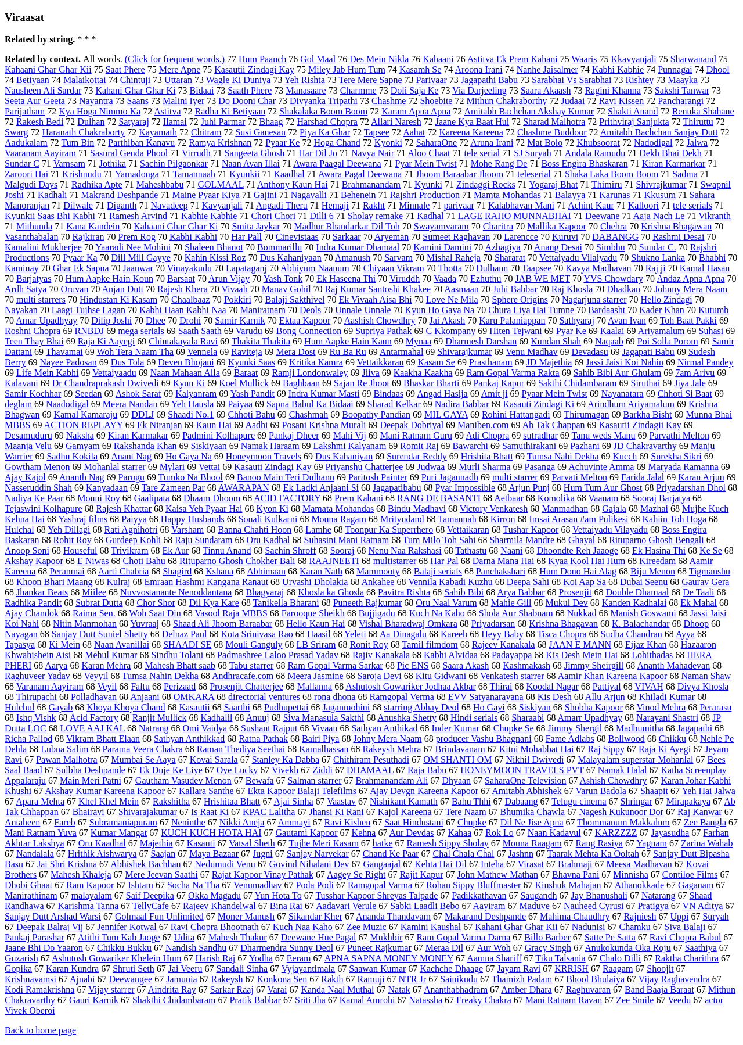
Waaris (584, 59)
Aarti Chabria (123, 571)
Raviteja (246, 352)
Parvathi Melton (680, 435)
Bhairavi (88, 812)
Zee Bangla (705, 822)
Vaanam (604, 498)
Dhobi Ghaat (28, 885)
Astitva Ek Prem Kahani (512, 59)
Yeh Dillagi (69, 529)
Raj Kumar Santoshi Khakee (378, 289)
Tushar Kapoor (531, 529)
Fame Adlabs (570, 739)
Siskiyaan (209, 446)
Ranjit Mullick (159, 718)
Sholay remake (375, 216)
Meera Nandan (130, 404)
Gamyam (83, 446)
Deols (310, 310)
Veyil (107, 686)
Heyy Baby (502, 634)
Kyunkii (244, 174)
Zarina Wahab (707, 843)
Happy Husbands (193, 519)
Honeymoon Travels (263, 456)
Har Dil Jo (317, 153)
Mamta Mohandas (507, 195)
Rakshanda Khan (145, 446)
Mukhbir (386, 937)
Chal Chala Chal (464, 854)
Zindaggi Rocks (485, 184)
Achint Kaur (591, 205)
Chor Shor (156, 603)
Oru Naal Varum (446, 603)
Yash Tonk (283, 278)
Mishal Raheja (454, 258)
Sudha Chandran (631, 634)
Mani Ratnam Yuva (41, 833)
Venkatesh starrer (512, 676)
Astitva (167, 111)
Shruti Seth (133, 969)
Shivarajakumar (147, 812)
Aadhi (256, 425)
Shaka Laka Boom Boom (611, 174)
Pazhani (585, 446)
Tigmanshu (709, 571)
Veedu (679, 1000)
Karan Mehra (106, 665)
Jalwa (697, 143)
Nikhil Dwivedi (535, 759)
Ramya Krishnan (220, 143)
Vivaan (324, 728)
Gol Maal (318, 59)
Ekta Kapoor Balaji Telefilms (302, 791)
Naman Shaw (706, 676)
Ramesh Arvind (138, 216)
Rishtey (639, 80)
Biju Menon (652, 571)
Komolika (556, 498)
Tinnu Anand (227, 550)
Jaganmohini (346, 707)
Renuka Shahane (703, 111)
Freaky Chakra (483, 1000)
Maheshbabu (160, 184)
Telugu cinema (578, 801)
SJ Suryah (532, 153)
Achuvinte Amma (601, 467)
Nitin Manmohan (85, 624)
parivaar (458, 205)
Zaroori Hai (26, 174)
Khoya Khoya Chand (125, 707)
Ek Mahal (698, 603)
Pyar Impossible (465, 488)
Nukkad (582, 613)
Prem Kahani (358, 498)
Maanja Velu (28, 446)
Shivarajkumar (464, 352)
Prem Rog (137, 237)
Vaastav (341, 801)
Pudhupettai (286, 707)
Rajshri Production (424, 195)
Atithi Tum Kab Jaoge (119, 937)
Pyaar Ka (80, 258)
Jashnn (520, 854)
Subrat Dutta (98, 603)
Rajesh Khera (182, 289)
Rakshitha (171, 801)
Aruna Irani (491, 143)
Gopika (18, 969)
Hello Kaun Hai (315, 624)
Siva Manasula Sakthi (324, 718)
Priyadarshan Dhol (691, 488)
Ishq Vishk (36, 718)
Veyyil (96, 676)
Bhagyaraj (265, 592)
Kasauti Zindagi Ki (538, 404)
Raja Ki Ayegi (665, 749)
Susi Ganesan (260, 132)
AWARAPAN (243, 488)
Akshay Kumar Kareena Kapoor (105, 791)
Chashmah (309, 414)
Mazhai (654, 508)
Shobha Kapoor (594, 707)
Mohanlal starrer (114, 467)
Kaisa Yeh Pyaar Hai (203, 508)
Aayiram (489, 906)
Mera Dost (296, 352)
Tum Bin (77, 143)
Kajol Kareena (405, 812)
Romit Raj (419, 446)
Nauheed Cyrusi (594, 906)
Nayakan (21, 310)
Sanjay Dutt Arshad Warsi (53, 916)
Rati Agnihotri (131, 529)
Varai (277, 989)
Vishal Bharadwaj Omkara (408, 624)
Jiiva (371, 373)
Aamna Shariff (494, 958)
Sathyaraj (576, 320)
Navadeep (169, 205)
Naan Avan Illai (251, 163)
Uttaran (178, 80)
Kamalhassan (323, 749)
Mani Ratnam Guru (416, 435)
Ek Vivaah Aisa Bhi (375, 299)
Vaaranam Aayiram (40, 153)
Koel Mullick (244, 383)
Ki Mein (64, 644)
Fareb (64, 822)
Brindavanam (460, 749)
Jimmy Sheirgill (593, 665)
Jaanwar (138, 268)
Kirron (502, 519)
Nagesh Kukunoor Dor (621, 812)
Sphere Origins (520, 299)
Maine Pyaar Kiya (205, 195)
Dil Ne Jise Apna (532, 822)
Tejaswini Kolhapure (43, 508)
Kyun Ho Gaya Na (440, 310)
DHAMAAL (370, 770)
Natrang (154, 728)
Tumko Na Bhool (190, 477)
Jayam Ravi (518, 969)
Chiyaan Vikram (393, 268)
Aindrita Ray (172, 989)
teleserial (534, 174)
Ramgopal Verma (402, 697)
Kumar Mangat (119, 833)
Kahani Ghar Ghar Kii (516, 927)
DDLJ (142, 414)
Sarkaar (347, 237)
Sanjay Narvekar (318, 854)
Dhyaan (456, 780)
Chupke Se (513, 728)
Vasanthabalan (31, 237)
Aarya (56, 665)
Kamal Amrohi (367, 1000)
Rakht (374, 205)
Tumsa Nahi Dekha (563, 456)
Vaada (445, 278)
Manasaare (306, 90)
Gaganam (695, 885)
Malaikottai (84, 80)
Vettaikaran (468, 529)
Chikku (672, 739)
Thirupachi (36, 697)
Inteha (492, 864)
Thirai (500, 686)
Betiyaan (32, 80)
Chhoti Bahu (251, 414)
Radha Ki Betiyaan (230, 111)
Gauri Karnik (93, 1000)
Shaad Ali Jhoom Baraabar (222, 624)
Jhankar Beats (42, 592)
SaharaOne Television (525, 780)
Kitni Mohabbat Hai (536, 749)
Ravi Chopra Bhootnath (215, 927)
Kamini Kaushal (431, 927)
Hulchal (19, 529)
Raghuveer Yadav (37, 676)
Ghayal (581, 540)
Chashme (389, 101)
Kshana (219, 571)
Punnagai (675, 69)
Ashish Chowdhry (613, 780)
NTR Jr (413, 979)
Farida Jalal (642, 477)
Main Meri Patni (90, 780)
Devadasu (590, 352)
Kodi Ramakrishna (39, 989)
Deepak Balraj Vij (49, 927)
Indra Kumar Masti (324, 393)
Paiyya (134, 519)
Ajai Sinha (293, 801)
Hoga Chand (336, 143)
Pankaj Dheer (294, 435)
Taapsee (536, 268)
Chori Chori (273, 216)
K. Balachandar (641, 624)
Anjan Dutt (123, 289)
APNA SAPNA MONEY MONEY (388, 958)
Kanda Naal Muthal (337, 989)
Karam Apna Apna (415, 111)
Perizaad (180, 686)
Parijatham (25, 111)
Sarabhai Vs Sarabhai (571, 80)
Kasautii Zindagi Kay (254, 69)
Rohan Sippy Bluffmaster (473, 885)
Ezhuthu (485, 278)
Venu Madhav (531, 352)
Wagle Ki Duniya (238, 80)
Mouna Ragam (338, 519)
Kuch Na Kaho (437, 613)
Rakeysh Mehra (392, 749)
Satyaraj (133, 122)
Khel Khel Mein (108, 801)
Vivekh (285, 770)
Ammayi (294, 822)
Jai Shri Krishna (67, 864)
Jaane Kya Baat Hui (472, 122)
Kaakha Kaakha (423, 373)
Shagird (177, 571)
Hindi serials (473, 718)
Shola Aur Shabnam (516, 613)
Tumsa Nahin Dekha (160, 676)
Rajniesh (639, 916)
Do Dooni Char (247, 101)
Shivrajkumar (661, 184)
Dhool (718, 69)
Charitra (498, 226)
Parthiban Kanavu (141, 143)
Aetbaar (509, 498)
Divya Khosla (702, 686)
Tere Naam (465, 812)
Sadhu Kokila (72, 456)
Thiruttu (698, 122)
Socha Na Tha (193, 885)
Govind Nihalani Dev (309, 864)
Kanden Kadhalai (634, 603)
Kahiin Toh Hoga (674, 519)
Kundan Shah (556, 341)
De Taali (698, 592)
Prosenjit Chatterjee (246, 686)
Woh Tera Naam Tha (135, 352)
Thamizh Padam (522, 979)
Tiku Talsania (560, 958)
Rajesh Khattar (124, 508)
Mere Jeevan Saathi (161, 874)
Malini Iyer (183, 101)
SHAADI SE (187, 644)
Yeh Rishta (304, 80)
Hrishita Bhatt (487, 456)
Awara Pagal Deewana (360, 174)
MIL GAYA (446, 414)
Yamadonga (137, 174)
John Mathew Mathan (498, 874)
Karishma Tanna (88, 906)
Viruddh (404, 278)
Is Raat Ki (210, 812)
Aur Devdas (411, 833)
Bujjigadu (377, 613)
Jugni (263, 854)
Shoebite (436, 101)
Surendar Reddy (417, 456)
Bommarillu (279, 247)
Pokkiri (237, 299)
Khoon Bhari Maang (54, 582)
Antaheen (22, 822)
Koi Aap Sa (584, 582)
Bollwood (626, 739)
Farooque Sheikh (313, 613)
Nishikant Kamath (404, 801)
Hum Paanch (262, 59)
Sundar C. (657, 247)
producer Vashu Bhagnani (484, 739)
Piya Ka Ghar (325, 132)
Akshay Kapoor (34, 561)
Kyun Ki (189, 383)
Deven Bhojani (186, 362)
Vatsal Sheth (252, 843)
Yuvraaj (144, 624)
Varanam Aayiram (50, 686)
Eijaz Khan (646, 644)
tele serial (482, 153)
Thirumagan (586, 414)
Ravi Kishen (347, 822)
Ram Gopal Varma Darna (463, 937)
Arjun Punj (529, 488)
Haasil (319, 634)
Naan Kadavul (554, 833)
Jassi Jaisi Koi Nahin (624, 362)
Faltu (140, 686)
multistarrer (395, 561)
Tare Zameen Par (173, 488)
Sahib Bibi (464, 592)
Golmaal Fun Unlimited (159, 916)
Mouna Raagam (532, 843)
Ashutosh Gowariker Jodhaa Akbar (410, 686)
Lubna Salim (64, 749)
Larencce (521, 237)
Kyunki (428, 184)
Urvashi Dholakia (315, 582)
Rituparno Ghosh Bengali (656, 540)
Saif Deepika (150, 895)
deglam (18, 404)
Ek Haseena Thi (346, 278)
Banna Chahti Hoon (254, 529)
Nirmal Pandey (705, 362)
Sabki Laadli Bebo (424, 906)
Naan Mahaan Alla (185, 373)
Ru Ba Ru (348, 352)
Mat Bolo (544, 143)
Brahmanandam (371, 184)
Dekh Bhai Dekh (670, 153)
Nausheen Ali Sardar (43, 90)
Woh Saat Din (155, 613)
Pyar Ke (571, 331)
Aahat (414, 132)
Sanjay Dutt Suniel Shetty (100, 634)
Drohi (190, 320)
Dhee (155, 320)
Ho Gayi (489, 707)
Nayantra (96, 101)
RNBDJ (89, 331)
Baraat (246, 373)
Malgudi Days (31, 184)
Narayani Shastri (667, 718)
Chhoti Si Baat (685, 393)
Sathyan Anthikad (384, 728)
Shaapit (654, 791)
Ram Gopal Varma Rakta (513, 373)
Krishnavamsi (30, 979)
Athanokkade (639, 885)
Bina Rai (286, 906)
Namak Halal (622, 770)
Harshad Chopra (327, 122)
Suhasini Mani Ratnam (346, 540)
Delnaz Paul (184, 634)
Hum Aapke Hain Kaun (348, 341)
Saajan (163, 854)
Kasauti (201, 843)
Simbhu (610, 247)
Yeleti (355, 634)
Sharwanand (693, 59)
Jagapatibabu (397, 488)
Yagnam (651, 843)
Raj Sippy (606, 749)
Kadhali (52, 195)
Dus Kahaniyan (344, 456)
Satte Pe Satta (610, 937)
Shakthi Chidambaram (174, 1000)
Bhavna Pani (575, 874)
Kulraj (119, 582)
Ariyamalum (661, 331)
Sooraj (342, 550)
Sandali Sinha (242, 969)
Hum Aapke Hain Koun (109, 278)
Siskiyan (535, 707)
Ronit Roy (369, 644)
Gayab (61, 707)
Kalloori (643, 205)
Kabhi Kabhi (193, 237)
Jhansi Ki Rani (336, 812)
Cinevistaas (297, 237)
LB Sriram (316, 644)
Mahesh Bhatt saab (180, 665)
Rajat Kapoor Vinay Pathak (262, 874)
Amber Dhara (526, 989)
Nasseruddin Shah (38, 488)
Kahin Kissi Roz (215, 258)
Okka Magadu (214, 895)
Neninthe (188, 822)
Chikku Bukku (124, 948)
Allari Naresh (396, 122)
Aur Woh (493, 948)
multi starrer (515, 477)
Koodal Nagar (552, 686)
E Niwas (93, 561)
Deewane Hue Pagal (318, 937)
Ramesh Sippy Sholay (448, 843)
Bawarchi (470, 446)
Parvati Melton (580, 477)
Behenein (358, 195)
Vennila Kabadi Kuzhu (450, 582)
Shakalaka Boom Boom (323, 111)
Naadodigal (67, 404)
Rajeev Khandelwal (219, 906)
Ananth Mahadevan (673, 665)
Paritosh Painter (377, 477)
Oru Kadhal (268, 540)
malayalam (91, 895)
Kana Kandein (93, 226)
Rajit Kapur (421, 874)
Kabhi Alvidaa (451, 655)
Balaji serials (438, 571)
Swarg (16, 132)
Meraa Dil (444, 948)
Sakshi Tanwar (682, 90)
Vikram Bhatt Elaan (103, 739)
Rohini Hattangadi (516, 414)
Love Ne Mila (452, 299)
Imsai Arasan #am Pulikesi (578, 519)
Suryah (715, 916)
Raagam (618, 969)
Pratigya (652, 906)
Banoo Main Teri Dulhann (285, 477)
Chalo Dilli (620, 958)
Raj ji (655, 268)
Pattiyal (607, 686)
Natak (399, 989)
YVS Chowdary (613, 278)
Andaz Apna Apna (690, 278)
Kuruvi (565, 237)
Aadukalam (26, 143)
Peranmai (66, 571)
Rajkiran (88, 237)
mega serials (141, 331)
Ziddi (322, 770)
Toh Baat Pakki (688, 320)
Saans (138, 101)
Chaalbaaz (190, 299)
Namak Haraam (270, 446)
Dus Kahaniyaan (291, 258)
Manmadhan (565, 508)
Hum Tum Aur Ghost (603, 488)
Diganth (122, 205)
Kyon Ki (272, 508)
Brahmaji (575, 864)
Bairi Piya (320, 739)
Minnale (414, 205)
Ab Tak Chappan (553, 425)
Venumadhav (257, 885)
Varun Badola (600, 791)
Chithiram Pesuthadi (371, 759)
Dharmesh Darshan (481, 341)
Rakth (332, 979)
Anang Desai (558, 247)
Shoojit (660, 969)
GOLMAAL (220, 184)
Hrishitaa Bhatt (232, 801)
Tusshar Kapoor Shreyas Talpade (376, 895)
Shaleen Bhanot (214, 247)
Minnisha (630, 874)
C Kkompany (450, 331)
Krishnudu (82, 174)
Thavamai (64, 352)
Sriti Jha (310, 1000)
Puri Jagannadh (449, 477)
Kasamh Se (420, 69)
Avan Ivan (627, 320)
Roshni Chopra (32, 331)
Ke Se (710, 550)
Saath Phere (250, 90)
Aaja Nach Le (659, 216)
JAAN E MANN (580, 644)
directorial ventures (264, 697)
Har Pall (246, 237)
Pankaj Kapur (498, 383)
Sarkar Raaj (232, 989)
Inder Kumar (455, 728)
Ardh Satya (25, 289)
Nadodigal (653, 143)
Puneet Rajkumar (379, 948)
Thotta (450, 268)
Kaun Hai (214, 425)
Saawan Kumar (377, 969)
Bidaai (202, 90)
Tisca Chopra (561, 634)
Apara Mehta (40, 801)
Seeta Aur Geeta (35, 101)
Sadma (685, 174)
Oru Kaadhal (102, 843)
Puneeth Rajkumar (367, 603)
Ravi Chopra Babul (686, 937)
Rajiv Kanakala (381, 655)
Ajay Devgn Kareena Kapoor (424, 791)
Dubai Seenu (644, 582)
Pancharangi (681, 101)
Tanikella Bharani (286, 603)
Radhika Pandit (33, 603)
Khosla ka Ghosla (331, 592)
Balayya (570, 195)
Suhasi (711, 331)
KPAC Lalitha (269, 812)
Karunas (614, 195)
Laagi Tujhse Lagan (88, 310)
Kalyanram (196, 393)
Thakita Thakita (261, 341)
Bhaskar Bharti (431, 383)
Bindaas (388, 393)
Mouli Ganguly (253, 644)
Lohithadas (652, 655)
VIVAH (648, 686)
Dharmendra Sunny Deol (286, 948)
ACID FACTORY (287, 498)
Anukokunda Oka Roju (627, 948)
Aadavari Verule (346, 906)
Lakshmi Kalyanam (350, 446)
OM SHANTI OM (457, 759)
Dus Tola (128, 362)
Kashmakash (526, 665)
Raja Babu (426, 770)
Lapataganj (246, 268)
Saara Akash (466, 665)
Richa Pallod (28, 739)
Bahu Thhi (471, 801)
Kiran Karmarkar (674, 163)
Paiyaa (240, 404)
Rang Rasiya (599, 843)
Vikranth (714, 216)
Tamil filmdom (430, 644)
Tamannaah (193, 174)
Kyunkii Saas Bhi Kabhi (50, 216)
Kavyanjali (221, 205)
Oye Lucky (237, 770)
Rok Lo (499, 833)
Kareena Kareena (471, 132)
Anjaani (145, 697)
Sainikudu (459, 979)
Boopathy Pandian (376, 414)
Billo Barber (547, 937)
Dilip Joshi (111, 320)
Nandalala (35, 854)
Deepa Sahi (528, 582)
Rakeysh (227, 979)
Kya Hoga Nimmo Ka (99, 111)
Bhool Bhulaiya (595, 979)
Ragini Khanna (612, 90)
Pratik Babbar (254, 1000)
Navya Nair (372, 153)
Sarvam (398, 258)
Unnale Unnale (363, 310)
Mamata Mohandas (338, 508)
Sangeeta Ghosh (255, 153)
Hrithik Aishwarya (102, 854)
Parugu (131, 477)
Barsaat (181, 278)
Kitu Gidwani (441, 676)
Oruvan (74, 289)
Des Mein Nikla (379, 59)
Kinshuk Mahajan (568, 885)
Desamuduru (28, 435)
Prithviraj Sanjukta (634, 122)
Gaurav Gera (705, 582)
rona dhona (335, 697)
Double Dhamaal (637, 592)
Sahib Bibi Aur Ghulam (618, 373)
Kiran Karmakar (138, 435)
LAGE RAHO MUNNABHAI (514, 216)
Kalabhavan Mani (521, 205)
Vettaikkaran (380, 362)
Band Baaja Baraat (659, 989)
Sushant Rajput (269, 728)
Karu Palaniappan (512, 320)
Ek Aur (176, 550)
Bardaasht (606, 310)
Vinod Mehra (661, 707)
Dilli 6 (321, 216)
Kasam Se (436, 362)
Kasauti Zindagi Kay (272, 467)
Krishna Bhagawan (676, 226)
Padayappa (512, 655)
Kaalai (612, 331)
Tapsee (376, 132)
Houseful (80, 550)
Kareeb (454, 634)
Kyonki (388, 143)
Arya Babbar (520, 592)
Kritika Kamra (316, 362)
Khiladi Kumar (667, 697)
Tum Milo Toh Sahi (439, 540)
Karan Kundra (72, 969)
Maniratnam (263, 310)
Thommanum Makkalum (623, 822)
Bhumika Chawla (532, 812)
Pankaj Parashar (34, 937)
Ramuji (370, 979)
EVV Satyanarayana (486, 697)
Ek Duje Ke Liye (171, 770)
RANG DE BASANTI (439, 498)
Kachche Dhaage (451, 969)
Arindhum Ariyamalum (631, 404)
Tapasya (20, 644)
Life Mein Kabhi (47, 373)
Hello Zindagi (666, 299)
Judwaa (431, 467)
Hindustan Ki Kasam (118, 299)
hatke (383, 843)
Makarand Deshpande (485, 916)
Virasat (531, 864)
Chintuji (135, 80)
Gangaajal (382, 864)
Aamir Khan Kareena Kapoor (613, 676)
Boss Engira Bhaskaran (584, 163)
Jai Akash (448, 320)
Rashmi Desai (678, 237)
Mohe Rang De (499, 163)
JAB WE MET (542, 278)
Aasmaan (461, 289)
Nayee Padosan (67, 362)
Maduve (535, 906)
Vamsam (69, 163)
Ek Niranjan (159, 425)
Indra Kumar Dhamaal (357, 247)
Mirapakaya (688, 801)
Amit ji (494, 393)
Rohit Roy (72, 540)
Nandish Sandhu (195, 948)
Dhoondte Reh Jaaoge (577, 550)
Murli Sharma (484, 467)
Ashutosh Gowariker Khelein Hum (117, 958)
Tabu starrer (251, 665)
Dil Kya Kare (214, 603)
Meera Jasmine (315, 676)
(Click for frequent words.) (175, 59)
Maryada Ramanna (683, 467)
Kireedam (657, 561)
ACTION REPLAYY (83, 425)
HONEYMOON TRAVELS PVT (521, 770)
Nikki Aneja (242, 822)
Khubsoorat (598, 143)
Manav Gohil (286, 289)
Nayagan (21, 634)
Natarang (658, 895)
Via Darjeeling (479, 90)
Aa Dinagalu (403, 634)
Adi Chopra (487, 435)
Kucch (625, 456)
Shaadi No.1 (191, 414)
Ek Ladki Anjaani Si (321, 488)
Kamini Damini (442, 247)
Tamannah (457, 519)
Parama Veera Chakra (142, 749)
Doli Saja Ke (415, 90)
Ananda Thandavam (393, 916)
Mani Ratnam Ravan (563, 1000)
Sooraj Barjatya (661, 498)
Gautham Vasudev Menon (183, 780)
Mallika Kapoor (556, 226)
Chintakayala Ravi (183, 341)
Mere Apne (180, 69)
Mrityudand (402, 519)
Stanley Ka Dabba (285, 759)
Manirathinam (31, 895)
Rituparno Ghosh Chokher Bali (237, 561)
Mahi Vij (349, 435)
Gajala (614, 508)
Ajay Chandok (32, 613)
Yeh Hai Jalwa (708, 791)
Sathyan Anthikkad (189, 739)
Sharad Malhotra (554, 122)
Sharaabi (527, 718)
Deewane (602, 216)
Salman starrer (315, 780)
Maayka (683, 80)
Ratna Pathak (263, 739)
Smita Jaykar (256, 226)
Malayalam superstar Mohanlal (635, 759)
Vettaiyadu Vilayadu (610, 529)
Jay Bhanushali (599, 895)
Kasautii (194, 707)
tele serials (692, 205)
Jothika (112, 163)
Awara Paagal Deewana (337, 163)
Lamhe (318, 529)
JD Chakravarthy (645, 446)
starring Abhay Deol (421, 707)
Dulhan (90, 122)
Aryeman (391, 237)
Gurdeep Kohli (133, 540)
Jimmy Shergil (575, 728)
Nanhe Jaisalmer (547, 69)
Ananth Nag (81, 477)
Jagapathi (694, 728)
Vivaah (234, 289)
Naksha (80, 435)
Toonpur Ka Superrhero (389, 529)
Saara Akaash (546, 90)
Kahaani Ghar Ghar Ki (176, 226)
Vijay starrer (111, 989)
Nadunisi (588, 927)
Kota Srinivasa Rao (257, 634)
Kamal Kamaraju (85, 414)
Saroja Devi (380, 676)
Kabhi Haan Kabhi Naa (182, 310)
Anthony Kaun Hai (292, 184)
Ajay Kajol (25, 477)
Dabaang (521, 801)
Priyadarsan (493, 624)
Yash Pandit (252, 393)
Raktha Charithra (687, 958)
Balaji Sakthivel (295, 299)
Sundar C (22, 163)
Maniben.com (482, 425)
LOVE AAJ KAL (92, 728)
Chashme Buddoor (552, 132)
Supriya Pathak (383, 331)
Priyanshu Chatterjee (364, 467)
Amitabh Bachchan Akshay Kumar (529, 111)
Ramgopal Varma (380, 885)
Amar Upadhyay (46, 320)
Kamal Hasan (705, 268)
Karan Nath (321, 571)
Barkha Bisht (647, 414)
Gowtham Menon (37, 467)
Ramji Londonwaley (310, 373)
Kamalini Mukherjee (43, 247)
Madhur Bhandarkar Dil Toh (347, 226)
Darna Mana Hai (504, 561)
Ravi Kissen (621, 101)
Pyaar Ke (282, 143)
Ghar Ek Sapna (81, 268)
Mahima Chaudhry (574, 916)
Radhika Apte (96, 184)
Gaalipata (151, 498)
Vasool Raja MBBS (230, 613)
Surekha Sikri (676, 456)
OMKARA (194, 697)
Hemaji (335, 205)
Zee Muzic (367, 927)
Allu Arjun (605, 697)
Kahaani (438, 59)
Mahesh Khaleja (81, 874)
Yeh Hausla (192, 404)
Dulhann (492, 268)
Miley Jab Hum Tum (346, 69)
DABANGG (615, 237)
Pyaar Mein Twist (554, 393)
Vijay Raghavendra (674, 979)
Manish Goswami (643, 613)
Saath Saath (200, 331)
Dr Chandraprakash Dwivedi (105, 383)
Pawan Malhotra (66, 759)
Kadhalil (216, 718)
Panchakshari (500, 571)
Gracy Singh (548, 948)
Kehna (364, 833)
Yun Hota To (277, 895)
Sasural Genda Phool (129, 153)
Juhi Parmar (223, 122)
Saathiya (701, 948)
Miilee (94, 592)
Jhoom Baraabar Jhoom (459, 174)
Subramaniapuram (123, 822)
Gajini (265, 195)
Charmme (358, 90)
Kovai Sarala (214, 759)
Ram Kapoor (90, 885)
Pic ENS (413, 665)
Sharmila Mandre (521, 540)
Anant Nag (131, 456)
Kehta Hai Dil (440, 864)
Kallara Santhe (206, 791)
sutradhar (540, 435)
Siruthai (646, 383)
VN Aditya (703, 906)
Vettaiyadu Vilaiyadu (578, 258)
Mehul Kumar (111, 655)
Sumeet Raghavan (456, 237)
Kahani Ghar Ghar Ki (135, 90)
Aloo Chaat (428, 153)
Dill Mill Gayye (141, 258)
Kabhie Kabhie (209, 216)
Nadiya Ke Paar (34, 498)
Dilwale (78, 205)
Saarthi (237, 707)
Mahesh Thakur (237, 937)
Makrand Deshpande (119, 195)
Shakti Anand (633, 111)
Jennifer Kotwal (127, 927)
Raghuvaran (588, 989)
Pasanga (540, 467)
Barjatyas (33, 278)
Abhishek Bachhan (145, 864)
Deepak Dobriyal (411, 425)
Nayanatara (622, 393)
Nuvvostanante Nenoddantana (176, 592)
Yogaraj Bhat (553, 184)
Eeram (299, 958)
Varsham (187, 529)
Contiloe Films (690, 874)
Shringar (636, 801)
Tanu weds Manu (604, 435)
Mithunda (34, 226)
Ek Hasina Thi (659, 550)
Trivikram (129, 550)
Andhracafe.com (242, 676)
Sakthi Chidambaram (577, 383)
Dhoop (696, 624)
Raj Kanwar (699, 812)
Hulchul (20, 707)
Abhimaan (266, 571)
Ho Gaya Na (188, 456)
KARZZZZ (616, 833)
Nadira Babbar (462, 404)
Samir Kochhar (33, 393)
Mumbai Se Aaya (143, 759)
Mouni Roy (98, 498)
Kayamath (158, 132)
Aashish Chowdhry (379, 320)
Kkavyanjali (633, 59)
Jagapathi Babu (489, 80)
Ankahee (378, 582)
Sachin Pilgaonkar (174, 163)
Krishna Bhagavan (563, 624)
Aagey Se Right (356, 874)
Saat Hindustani (413, 822)
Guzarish (21, 958)
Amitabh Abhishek (526, 791)
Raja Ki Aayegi (106, 341)
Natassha (425, 1000)
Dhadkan (623, 289)
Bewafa (260, 780)
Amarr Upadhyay (590, 718)
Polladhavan (94, 697)
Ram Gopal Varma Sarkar (335, 665)
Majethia (156, 843)
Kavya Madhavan (598, 268)
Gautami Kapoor (307, 833)
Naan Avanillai (121, 644)
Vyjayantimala (308, 969)
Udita (184, 937)
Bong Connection (308, 331)
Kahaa (459, 833)
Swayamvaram (441, 226)
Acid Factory (94, 718)
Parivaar (431, 80)
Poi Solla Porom (667, 341)
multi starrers (41, 299)
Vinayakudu (189, 268)
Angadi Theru (282, 205)
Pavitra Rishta (404, 592)
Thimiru (606, 184)
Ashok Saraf (139, 393)
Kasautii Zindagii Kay (640, 425)
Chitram (206, 132)
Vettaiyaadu (114, 373)
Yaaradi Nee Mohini (133, 247)
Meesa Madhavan (639, 864)
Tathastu (470, 550)
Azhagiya (502, 247)
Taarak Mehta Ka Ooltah (593, 854)
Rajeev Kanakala (503, 644)
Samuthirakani (529, 446)
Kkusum (660, 195)
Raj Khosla (572, 289)
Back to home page (40, 1030)
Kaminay (22, 268)
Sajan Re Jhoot (361, 383)
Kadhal (430, 216)
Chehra (613, 226)
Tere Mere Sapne (370, 80)
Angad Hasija (442, 393)
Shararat (510, 258)
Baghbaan (301, 383)
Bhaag (271, 122)
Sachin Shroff (290, 550)
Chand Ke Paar (391, 854)
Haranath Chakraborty (83, 132)
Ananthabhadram (456, 989)
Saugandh (538, 895)
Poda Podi (315, 885)
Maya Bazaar (214, 854)
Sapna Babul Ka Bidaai (310, 404)
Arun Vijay (229, 278)
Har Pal (444, 561)
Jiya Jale (690, 383)
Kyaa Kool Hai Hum (586, 561)
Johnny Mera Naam (690, 289)
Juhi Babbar (515, 289)
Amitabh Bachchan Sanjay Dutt (659, 132)
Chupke (471, 822)
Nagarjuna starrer (594, 299)
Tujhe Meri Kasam (324, 843)
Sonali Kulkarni (268, 519)
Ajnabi (82, 979)
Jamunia (181, 979)
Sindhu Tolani (177, 655)
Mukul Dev (567, 603)
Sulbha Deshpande (90, 770)
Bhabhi (712, 258)
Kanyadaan (107, 488)
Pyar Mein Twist (426, 163)
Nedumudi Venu (225, 864)
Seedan (88, 393)
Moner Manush (246, 916)
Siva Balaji (685, 927)
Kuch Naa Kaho (303, 927)
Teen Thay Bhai (34, 341)
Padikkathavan (479, 895)
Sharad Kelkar (394, 404)
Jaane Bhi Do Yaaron (44, 948)
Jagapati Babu (648, 352)
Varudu (248, 331)
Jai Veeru (185, 969)
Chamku (635, 927)
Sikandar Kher (315, 916)
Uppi (679, 916)
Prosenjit (575, 592)
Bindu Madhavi (417, 508)
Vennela (202, 352)
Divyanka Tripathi (324, 101)
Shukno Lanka (658, 258)
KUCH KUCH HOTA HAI (211, 833)
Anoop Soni (27, 550)
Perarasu (715, 707)
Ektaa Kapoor (304, 320)
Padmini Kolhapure (218, 435)
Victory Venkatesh (494, 508)
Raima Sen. (94, 613)
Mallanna (314, 686)
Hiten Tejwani (515, 331)
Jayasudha (670, 833)
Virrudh (196, 153)
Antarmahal (402, 352)
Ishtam (140, 885)
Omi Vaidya (204, 728)
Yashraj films (82, 519)
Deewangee (131, 979)
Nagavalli (309, 195)
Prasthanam (491, 362)
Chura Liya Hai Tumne (531, 310)
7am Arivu (695, 373)
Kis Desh (555, 697)
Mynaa (418, 341)
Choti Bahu (144, 561)
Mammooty (378, 571)
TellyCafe (150, 906)
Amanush (352, 258)
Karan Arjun (701, 477)
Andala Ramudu (595, 153)
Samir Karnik (240, 320)
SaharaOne (436, 143)
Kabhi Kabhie (618, 69)
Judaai (573, 101)
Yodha (261, 958)
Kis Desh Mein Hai (582, 655)
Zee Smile (635, 1000)
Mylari (172, 467)
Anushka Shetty (407, 718)
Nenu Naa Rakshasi (404, 550)
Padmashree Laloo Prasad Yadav (277, 655)
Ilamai (175, 122)
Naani (511, 550)
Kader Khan (661, 310)
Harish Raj (215, 958)
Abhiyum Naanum (314, 268)
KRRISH (571, 969)
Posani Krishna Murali (324, 425)
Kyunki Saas (251, 362)
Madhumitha (639, 728)
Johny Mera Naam (387, 739)
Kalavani (21, 383)
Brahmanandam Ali (391, 780)
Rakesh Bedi (39, 122)
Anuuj (257, 718)
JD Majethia (549, 362)
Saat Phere (125, 69)
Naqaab (609, 341)
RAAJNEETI (334, 561)
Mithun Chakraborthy (506, 101)
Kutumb (713, 310)
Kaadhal (288, 174)
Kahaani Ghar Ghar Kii (48, 69)
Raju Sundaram (203, 540)
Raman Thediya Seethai (241, 749)
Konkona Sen (282, 979)
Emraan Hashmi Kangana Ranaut (206, 582)
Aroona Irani (478, 69)
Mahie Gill (511, 603)
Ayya (685, 634)
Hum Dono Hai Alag (577, 571)
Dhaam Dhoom (211, 498)
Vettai (209, 467)
